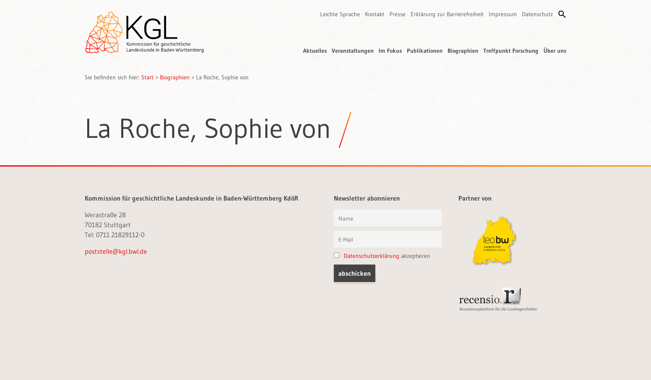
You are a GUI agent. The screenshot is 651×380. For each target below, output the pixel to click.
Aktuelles (315, 50)
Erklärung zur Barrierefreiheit (447, 14)
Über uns (554, 50)
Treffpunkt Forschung (510, 50)
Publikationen (425, 50)
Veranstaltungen (353, 50)
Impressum (503, 14)
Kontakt (374, 14)
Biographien (463, 50)
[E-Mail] (388, 239)
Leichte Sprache (340, 14)
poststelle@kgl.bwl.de (116, 251)
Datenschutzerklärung (371, 256)
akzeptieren (382, 256)
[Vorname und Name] (388, 218)
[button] (562, 14)
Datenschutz (537, 14)
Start (147, 77)
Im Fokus (390, 50)
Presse (397, 14)
